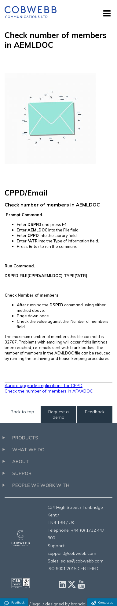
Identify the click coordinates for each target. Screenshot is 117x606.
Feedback (94, 411)
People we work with (40, 485)
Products (25, 438)
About (20, 461)
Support (23, 473)
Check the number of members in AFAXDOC (49, 391)
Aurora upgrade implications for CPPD (43, 385)
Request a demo (58, 414)
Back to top (22, 411)
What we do (28, 450)
